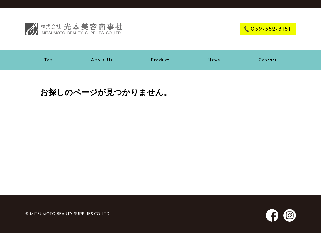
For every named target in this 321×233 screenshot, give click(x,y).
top (48, 60)
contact (268, 60)
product (160, 60)
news (213, 60)
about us (102, 60)
